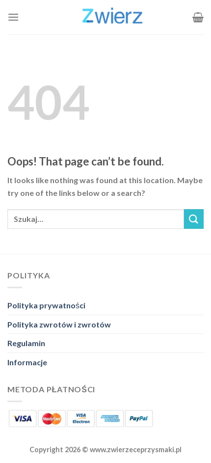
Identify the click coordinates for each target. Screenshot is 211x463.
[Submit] (194, 218)
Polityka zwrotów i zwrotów (59, 324)
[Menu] (13, 17)
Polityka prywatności (46, 305)
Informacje (27, 362)
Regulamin (26, 343)
